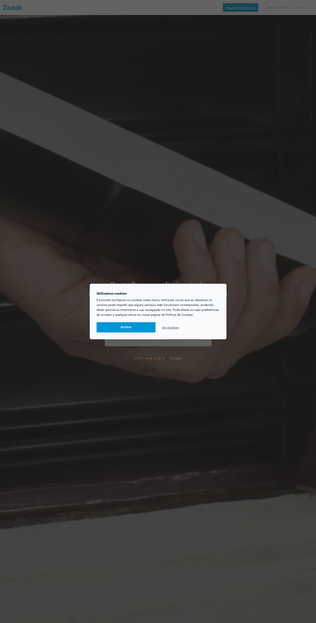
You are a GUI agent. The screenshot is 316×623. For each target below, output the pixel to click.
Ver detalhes (170, 327)
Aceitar (126, 327)
